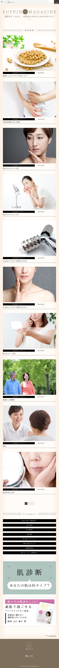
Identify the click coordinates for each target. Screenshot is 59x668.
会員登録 (56, 3)
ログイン (51, 3)
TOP (46, 635)
